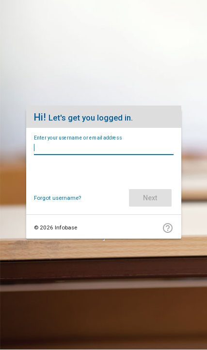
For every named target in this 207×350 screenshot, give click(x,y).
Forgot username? (57, 197)
